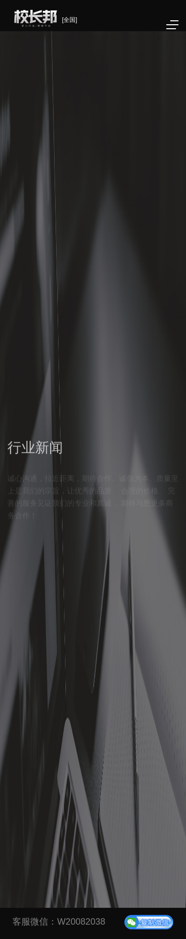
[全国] (69, 19)
